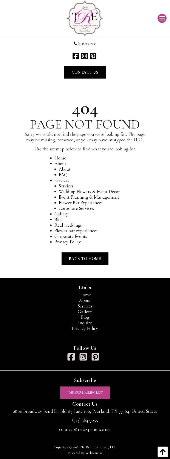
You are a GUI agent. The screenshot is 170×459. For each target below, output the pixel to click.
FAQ (63, 175)
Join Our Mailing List (85, 392)
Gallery (61, 214)
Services (61, 180)
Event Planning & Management (89, 197)
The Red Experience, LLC (98, 447)
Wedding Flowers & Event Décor (89, 191)
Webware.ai (93, 453)
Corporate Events (70, 236)
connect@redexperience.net (85, 429)
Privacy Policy (67, 242)
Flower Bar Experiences (81, 203)
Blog (58, 219)
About (60, 163)
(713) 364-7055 (85, 43)
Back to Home (85, 258)
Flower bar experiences (76, 230)
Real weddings (68, 225)
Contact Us (85, 72)
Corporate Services (76, 208)
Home (60, 158)
